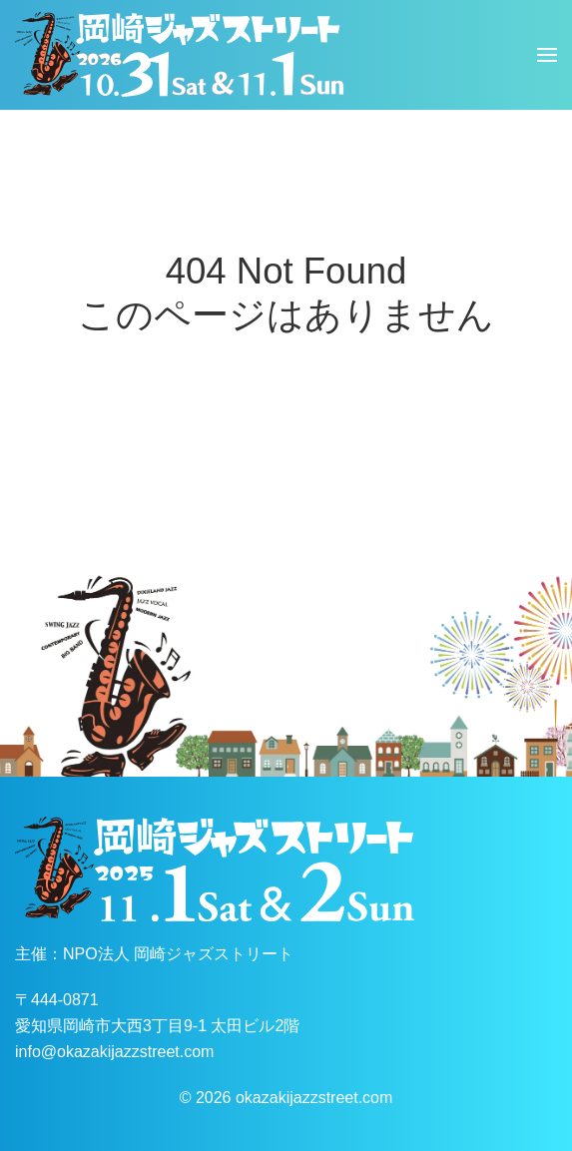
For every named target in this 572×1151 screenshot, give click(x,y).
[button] (547, 55)
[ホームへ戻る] (179, 55)
